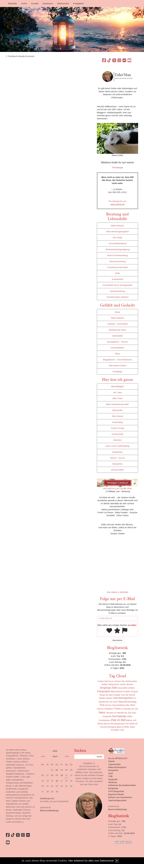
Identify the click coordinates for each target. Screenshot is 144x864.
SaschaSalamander (117, 800)
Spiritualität (117, 336)
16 (57, 781)
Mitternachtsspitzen (117, 767)
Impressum (48, 3)
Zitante (111, 761)
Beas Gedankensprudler (117, 404)
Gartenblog (117, 422)
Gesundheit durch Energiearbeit (117, 285)
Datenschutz (63, 3)
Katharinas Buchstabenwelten (122, 785)
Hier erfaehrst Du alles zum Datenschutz (91, 860)
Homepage (117, 167)
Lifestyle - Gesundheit (117, 324)
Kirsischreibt (117, 434)
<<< (43, 756)
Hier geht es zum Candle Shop (117, 488)
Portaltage (117, 371)
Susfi (110, 773)
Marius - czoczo (117, 458)
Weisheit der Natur (117, 330)
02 (57, 770)
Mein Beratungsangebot (117, 231)
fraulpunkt (113, 779)
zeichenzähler (117, 470)
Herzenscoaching (117, 261)
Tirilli (110, 776)
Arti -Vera (117, 392)
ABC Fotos (117, 398)
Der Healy (117, 237)
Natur (117, 353)
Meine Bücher (117, 225)
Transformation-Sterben (117, 297)
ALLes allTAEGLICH (117, 758)
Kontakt (34, 3)
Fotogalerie (78, 3)
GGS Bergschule (116, 791)
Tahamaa (112, 782)
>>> (67, 756)
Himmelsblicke (117, 347)
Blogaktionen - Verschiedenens (117, 359)
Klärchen (117, 440)
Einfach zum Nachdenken (120, 797)
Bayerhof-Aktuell (116, 794)
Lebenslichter (114, 764)
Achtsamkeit (117, 279)
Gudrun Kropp (117, 428)
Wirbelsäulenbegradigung (117, 249)
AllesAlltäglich (117, 386)
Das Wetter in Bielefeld (117, 592)
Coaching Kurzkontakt (117, 267)
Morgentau (117, 452)
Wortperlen (117, 464)
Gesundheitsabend (117, 243)
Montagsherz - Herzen (117, 342)
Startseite (12, 3)
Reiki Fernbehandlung (117, 255)
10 (61, 775)
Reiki (117, 273)
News (117, 312)
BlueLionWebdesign (49, 810)
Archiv (24, 3)
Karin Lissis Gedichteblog (117, 446)
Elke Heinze (117, 416)
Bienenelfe (117, 410)
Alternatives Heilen (117, 365)
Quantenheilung (117, 291)
